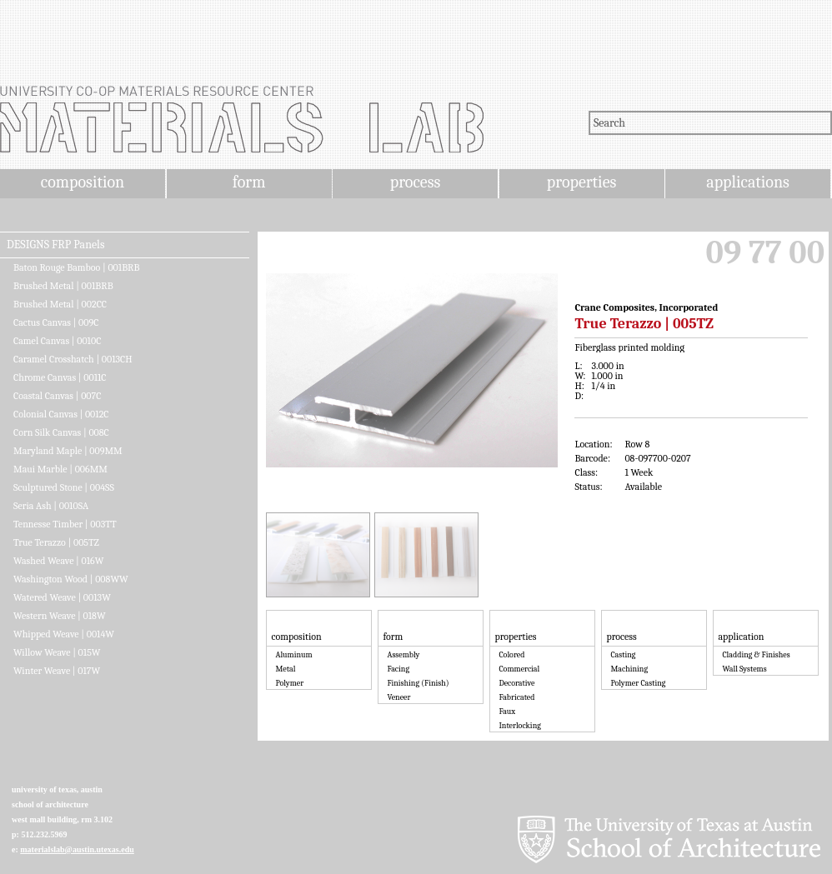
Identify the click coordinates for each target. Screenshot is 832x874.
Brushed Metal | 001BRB (63, 286)
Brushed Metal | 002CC (60, 304)
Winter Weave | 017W (56, 671)
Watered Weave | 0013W (62, 597)
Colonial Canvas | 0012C (61, 414)
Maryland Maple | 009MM (68, 451)
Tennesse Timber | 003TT (65, 524)
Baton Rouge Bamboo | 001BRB (76, 267)
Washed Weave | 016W (58, 561)
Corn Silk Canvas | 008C (61, 432)
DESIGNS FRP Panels (55, 245)
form (249, 182)
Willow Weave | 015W (57, 652)
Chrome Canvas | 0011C (60, 377)
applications (747, 182)
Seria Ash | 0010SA (50, 506)
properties (581, 182)
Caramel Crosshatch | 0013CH (73, 359)
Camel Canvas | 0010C (57, 341)
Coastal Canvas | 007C (57, 396)
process (415, 182)
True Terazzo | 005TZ (56, 542)
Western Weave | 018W (59, 616)
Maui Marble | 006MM (60, 469)
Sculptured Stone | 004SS (63, 487)
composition (82, 182)
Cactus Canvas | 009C (55, 322)
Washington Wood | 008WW (70, 579)
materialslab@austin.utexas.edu (77, 849)
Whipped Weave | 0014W (63, 634)
